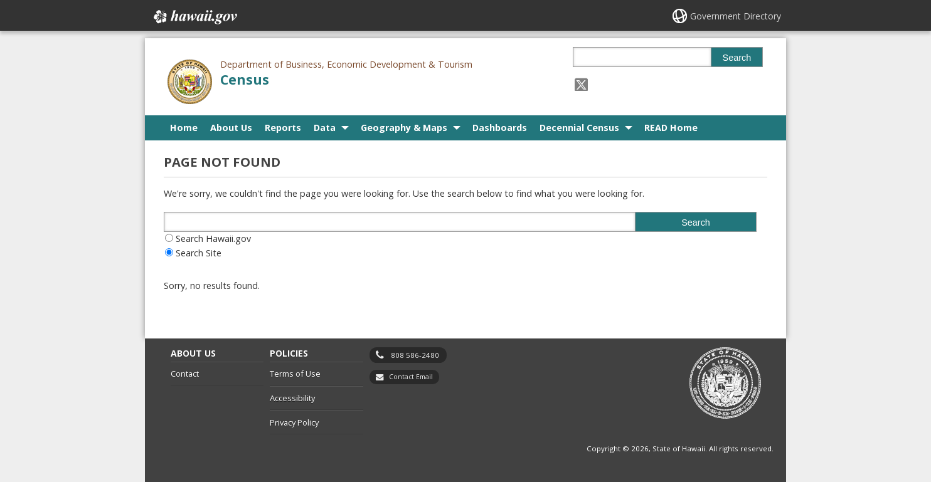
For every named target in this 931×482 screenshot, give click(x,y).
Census (244, 79)
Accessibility (292, 398)
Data (325, 128)
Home (184, 128)
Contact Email (411, 376)
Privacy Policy (294, 422)
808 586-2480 (415, 355)
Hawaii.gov (194, 17)
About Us (231, 128)
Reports (283, 128)
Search (737, 58)
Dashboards (499, 128)
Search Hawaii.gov (213, 238)
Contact (185, 373)
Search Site (198, 253)
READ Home (671, 128)
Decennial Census (579, 128)
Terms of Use (295, 373)
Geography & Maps (404, 128)
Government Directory (735, 16)
